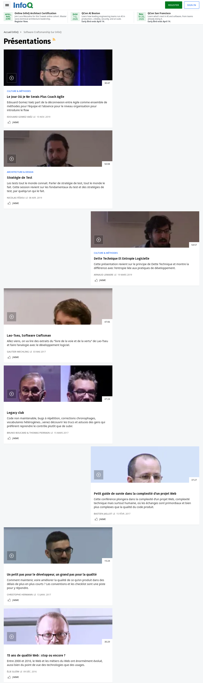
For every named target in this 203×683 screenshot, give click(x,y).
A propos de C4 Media (14, 629)
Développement (20, 386)
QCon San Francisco (75, 598)
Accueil (9, 563)
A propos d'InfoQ (10, 617)
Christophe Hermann (20, 314)
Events (9, 595)
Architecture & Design (86, 90)
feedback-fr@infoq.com (17, 664)
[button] (37, 535)
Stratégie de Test (85, 96)
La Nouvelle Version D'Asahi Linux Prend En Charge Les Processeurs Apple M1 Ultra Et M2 (34, 398)
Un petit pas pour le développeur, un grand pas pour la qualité (33, 284)
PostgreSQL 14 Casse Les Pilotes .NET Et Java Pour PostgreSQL (35, 412)
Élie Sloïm (79, 314)
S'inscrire (11, 569)
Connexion (12, 576)
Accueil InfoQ (11, 31)
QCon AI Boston (72, 588)
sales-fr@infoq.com (58, 664)
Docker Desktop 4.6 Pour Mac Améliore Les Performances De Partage (34, 425)
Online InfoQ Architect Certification (70, 571)
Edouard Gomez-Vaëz (20, 127)
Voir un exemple (78, 468)
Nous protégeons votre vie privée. (25, 543)
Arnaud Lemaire (149, 127)
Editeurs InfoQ (14, 607)
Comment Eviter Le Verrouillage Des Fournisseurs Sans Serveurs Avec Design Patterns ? (98, 398)
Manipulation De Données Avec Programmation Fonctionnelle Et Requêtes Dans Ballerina (100, 414)
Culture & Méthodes (19, 90)
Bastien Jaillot (149, 221)
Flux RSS (54, 40)
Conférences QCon (12, 586)
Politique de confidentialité (152, 670)
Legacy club (81, 189)
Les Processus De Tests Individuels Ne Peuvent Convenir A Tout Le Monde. (162, 425)
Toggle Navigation (7, 5)
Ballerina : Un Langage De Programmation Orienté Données (99, 428)
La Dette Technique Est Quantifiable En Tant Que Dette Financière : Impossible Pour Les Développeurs (166, 398)
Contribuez (11, 601)
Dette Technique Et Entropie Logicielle (167, 96)
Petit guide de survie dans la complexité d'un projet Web (160, 191)
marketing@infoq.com (16, 675)
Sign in (191, 4)
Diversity (10, 639)
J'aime (16, 133)
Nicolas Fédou (82, 127)
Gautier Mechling (18, 221)
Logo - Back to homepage (23, 4)
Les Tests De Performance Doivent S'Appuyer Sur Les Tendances (160, 412)
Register (173, 4)
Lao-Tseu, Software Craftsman (29, 189)
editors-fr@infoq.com (104, 664)
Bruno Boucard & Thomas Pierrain (94, 218)
